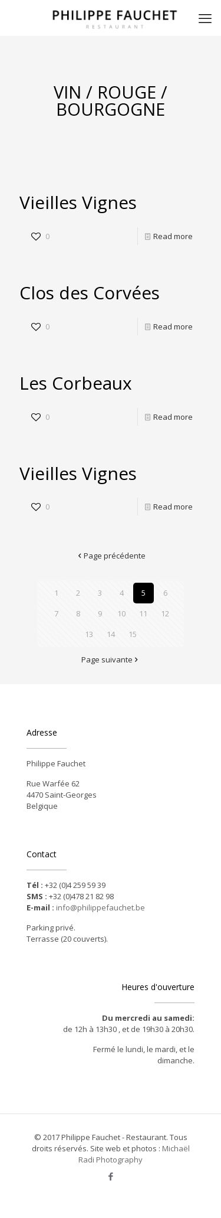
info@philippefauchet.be (100, 907)
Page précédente (111, 555)
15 (132, 634)
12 (165, 613)
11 (143, 613)
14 (111, 634)
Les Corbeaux (75, 383)
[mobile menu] (205, 18)
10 (121, 613)
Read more (173, 236)
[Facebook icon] (110, 1176)
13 (89, 634)
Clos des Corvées (89, 292)
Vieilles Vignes (78, 202)
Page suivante (110, 659)
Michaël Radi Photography (134, 1154)
